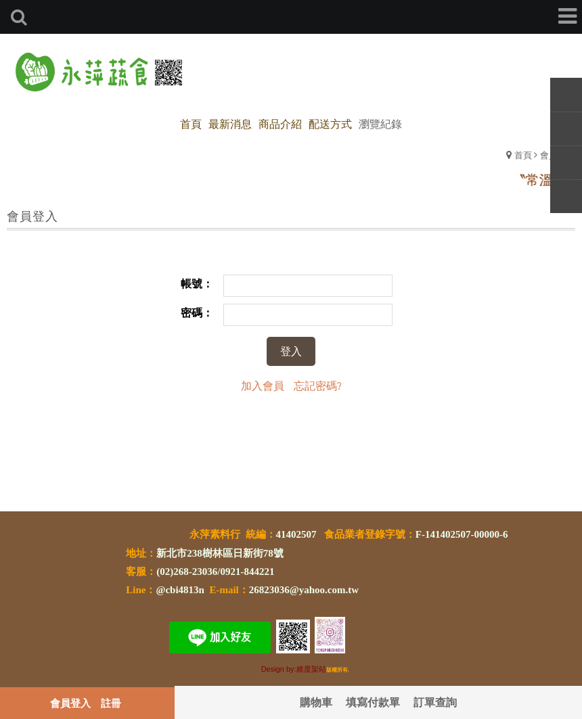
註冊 (111, 703)
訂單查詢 (435, 702)
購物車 (316, 702)
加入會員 (262, 385)
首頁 (523, 154)
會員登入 (70, 703)
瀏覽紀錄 (380, 123)
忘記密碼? (318, 385)
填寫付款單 (373, 702)
